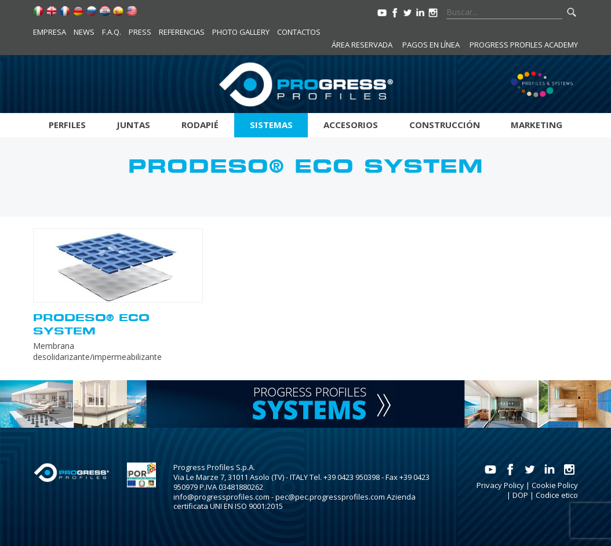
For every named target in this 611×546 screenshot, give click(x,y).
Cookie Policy (555, 485)
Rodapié (200, 124)
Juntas (133, 124)
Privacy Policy (500, 485)
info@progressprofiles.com (221, 497)
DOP (520, 495)
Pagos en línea (431, 44)
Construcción (444, 124)
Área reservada (362, 44)
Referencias (182, 32)
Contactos (299, 32)
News (84, 32)
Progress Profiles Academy (524, 44)
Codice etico (557, 495)
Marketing (536, 124)
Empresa (49, 32)
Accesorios (350, 124)
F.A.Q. (111, 32)
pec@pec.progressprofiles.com (330, 497)
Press (140, 32)
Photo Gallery (241, 32)
